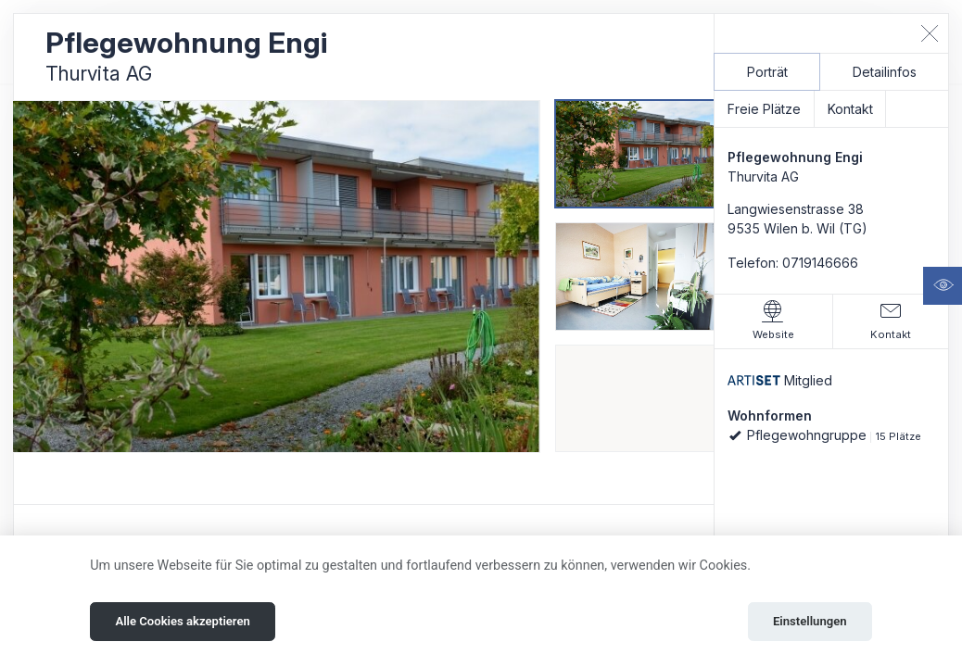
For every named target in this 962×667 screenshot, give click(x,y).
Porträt (767, 72)
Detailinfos (885, 72)
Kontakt (850, 109)
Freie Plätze (764, 109)
